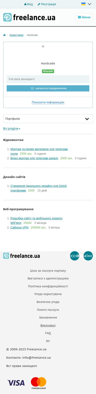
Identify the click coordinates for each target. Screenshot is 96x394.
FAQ (48, 333)
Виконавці (48, 325)
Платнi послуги (48, 310)
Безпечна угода (48, 302)
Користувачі (16, 35)
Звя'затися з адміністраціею (48, 278)
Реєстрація (47, 4)
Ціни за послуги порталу (48, 271)
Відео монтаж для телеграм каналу (34, 158)
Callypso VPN (19, 227)
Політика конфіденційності (48, 286)
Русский (74, 255)
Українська (88, 255)
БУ (48, 341)
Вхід (28, 4)
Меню (84, 17)
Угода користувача (48, 294)
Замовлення (48, 317)
